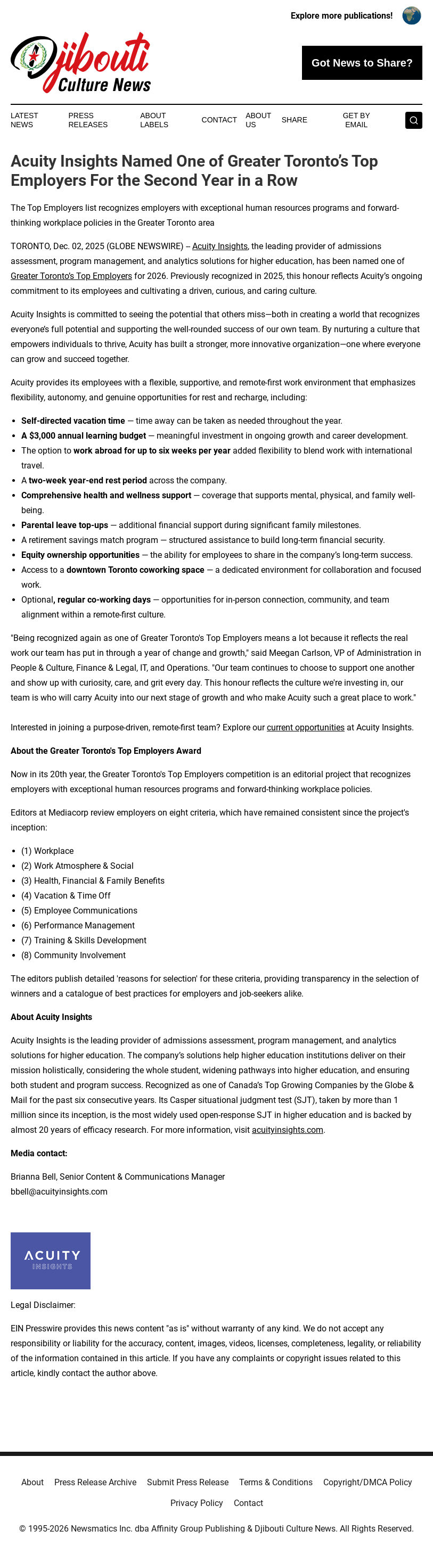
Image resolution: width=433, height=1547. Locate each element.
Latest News (24, 120)
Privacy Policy (196, 1503)
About (32, 1482)
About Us (258, 120)
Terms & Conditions (276, 1482)
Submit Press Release (187, 1482)
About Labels (154, 120)
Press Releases (88, 120)
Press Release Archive (95, 1482)
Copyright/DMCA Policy (367, 1482)
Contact (220, 120)
